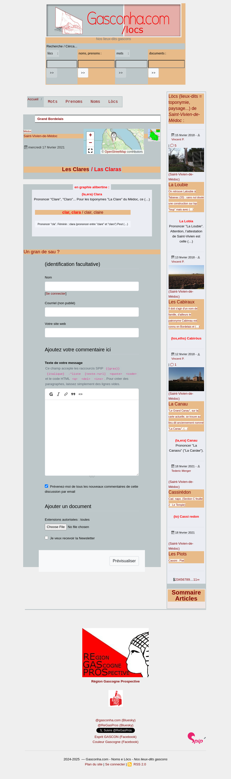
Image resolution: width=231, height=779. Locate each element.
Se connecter (56, 293)
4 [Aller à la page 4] (179, 579)
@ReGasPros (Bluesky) (115, 725)
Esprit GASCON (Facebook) (116, 737)
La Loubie (178, 184)
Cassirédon (180, 492)
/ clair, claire (82, 212)
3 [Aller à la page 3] (178, 579)
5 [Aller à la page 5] (181, 579)
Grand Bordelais (50, 119)
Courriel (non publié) (60, 303)
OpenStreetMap (115, 151)
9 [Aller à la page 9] (189, 579)
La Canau (178, 404)
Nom (48, 277)
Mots (52, 102)
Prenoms (74, 102)
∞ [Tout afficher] (198, 579)
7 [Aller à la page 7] (185, 579)
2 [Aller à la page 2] (176, 579)
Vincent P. (177, 139)
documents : (157, 53)
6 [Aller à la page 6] (183, 579)
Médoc (28, 131)
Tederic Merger (181, 470)
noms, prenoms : (90, 53)
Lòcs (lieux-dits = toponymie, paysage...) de (185, 108)
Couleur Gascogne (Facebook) (115, 742)
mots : (123, 53)
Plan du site (94, 764)
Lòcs (113, 102)
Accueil (33, 99)
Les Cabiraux (182, 301)
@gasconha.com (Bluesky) (115, 720)
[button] (114, 136)
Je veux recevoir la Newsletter (72, 538)
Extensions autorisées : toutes (67, 519)
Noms (95, 102)
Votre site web (55, 324)
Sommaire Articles (186, 595)
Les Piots (178, 553)
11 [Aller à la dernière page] (195, 579)
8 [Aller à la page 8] (187, 579)
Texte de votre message (64, 363)
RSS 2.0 (137, 764)
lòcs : (53, 53)
